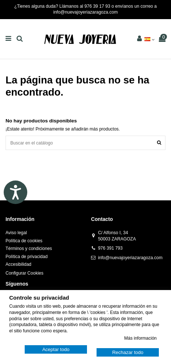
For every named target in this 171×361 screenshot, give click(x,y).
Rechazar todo (127, 352)
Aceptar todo (56, 349)
